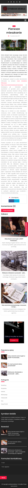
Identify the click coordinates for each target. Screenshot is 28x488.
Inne (14, 26)
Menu (25, 20)
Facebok (11, 200)
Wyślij (3, 477)
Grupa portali (4, 404)
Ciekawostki (4, 397)
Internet (3, 391)
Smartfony (3, 385)
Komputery (4, 388)
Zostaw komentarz (8, 210)
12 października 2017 (14, 36)
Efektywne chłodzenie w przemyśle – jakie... (14, 273)
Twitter (17, 200)
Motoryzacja (4, 394)
